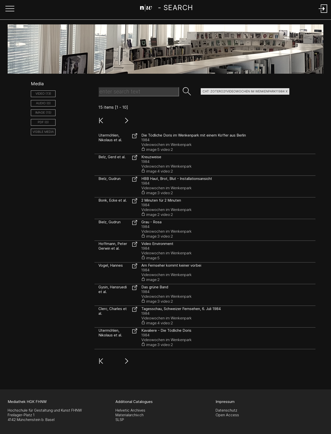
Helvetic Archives (130, 410)
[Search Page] (166, 8)
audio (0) (43, 103)
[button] (10, 9)
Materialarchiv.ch (129, 415)
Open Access (227, 415)
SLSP (119, 419)
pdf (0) (43, 122)
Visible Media (43, 132)
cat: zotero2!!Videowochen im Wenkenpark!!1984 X (245, 91)
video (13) (43, 93)
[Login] (323, 13)
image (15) (43, 112)
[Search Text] (138, 91)
